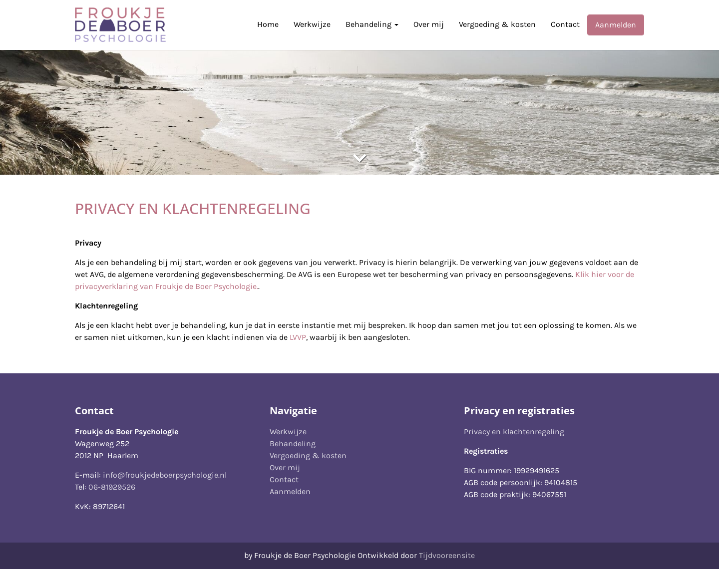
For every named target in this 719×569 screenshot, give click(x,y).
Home (268, 24)
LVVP (298, 337)
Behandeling (372, 24)
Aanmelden (615, 24)
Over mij (428, 24)
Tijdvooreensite (447, 555)
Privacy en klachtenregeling (514, 431)
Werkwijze (312, 24)
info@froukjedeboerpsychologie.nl (165, 475)
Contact (565, 24)
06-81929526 (111, 487)
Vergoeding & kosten (497, 24)
